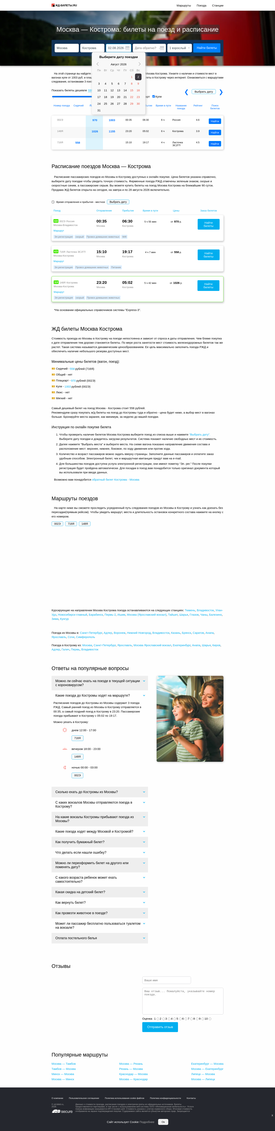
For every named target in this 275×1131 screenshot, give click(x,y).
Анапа (209, 632)
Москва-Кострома (63, 255)
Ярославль (59, 637)
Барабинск (96, 614)
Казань (175, 632)
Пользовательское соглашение (84, 1098)
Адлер (108, 632)
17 (99, 97)
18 (105, 97)
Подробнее (147, 1122)
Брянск (186, 632)
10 (99, 90)
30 (138, 103)
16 (138, 90)
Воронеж (119, 632)
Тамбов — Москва (64, 1068)
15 (131, 90)
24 (99, 103)
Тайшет (173, 614)
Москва (87, 645)
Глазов (194, 614)
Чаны (203, 614)
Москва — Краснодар (133, 1079)
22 (131, 97)
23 (138, 97)
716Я (71, 523)
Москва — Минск (63, 1079)
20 (118, 97)
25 (105, 103)
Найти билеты (207, 47)
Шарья (183, 614)
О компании (57, 1098)
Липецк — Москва (203, 1074)
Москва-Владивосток (65, 225)
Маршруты (184, 5)
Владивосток (205, 610)
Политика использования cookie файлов (124, 1098)
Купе (158, 96)
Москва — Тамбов (64, 1063)
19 (112, 97)
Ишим (121, 614)
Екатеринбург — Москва (207, 1063)
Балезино (215, 614)
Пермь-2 (110, 614)
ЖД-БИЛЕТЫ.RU (66, 5)
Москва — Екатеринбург (207, 1068)
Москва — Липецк (203, 1079)
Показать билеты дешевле (69, 90)
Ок (163, 1121)
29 (131, 103)
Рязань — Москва (131, 1068)
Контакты (191, 1098)
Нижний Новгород (139, 632)
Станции (217, 5)
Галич (66, 649)
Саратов (198, 632)
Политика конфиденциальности (165, 1098)
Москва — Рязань (131, 1063)
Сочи (71, 637)
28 (125, 103)
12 (112, 90)
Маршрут (58, 230)
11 (105, 90)
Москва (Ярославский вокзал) (147, 614)
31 (99, 110)
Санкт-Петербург (91, 632)
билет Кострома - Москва (122, 479)
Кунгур (64, 618)
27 (118, 103)
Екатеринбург (182, 645)
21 (125, 97)
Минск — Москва (63, 1074)
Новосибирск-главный (72, 614)
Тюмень (190, 610)
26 (112, 103)
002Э (57, 523)
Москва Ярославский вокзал (152, 645)
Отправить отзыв (160, 1027)
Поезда (201, 5)
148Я (85, 523)
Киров (216, 645)
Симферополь (85, 637)
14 (125, 90)
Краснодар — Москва (133, 1074)
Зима (55, 618)
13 (118, 90)
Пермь (75, 649)
